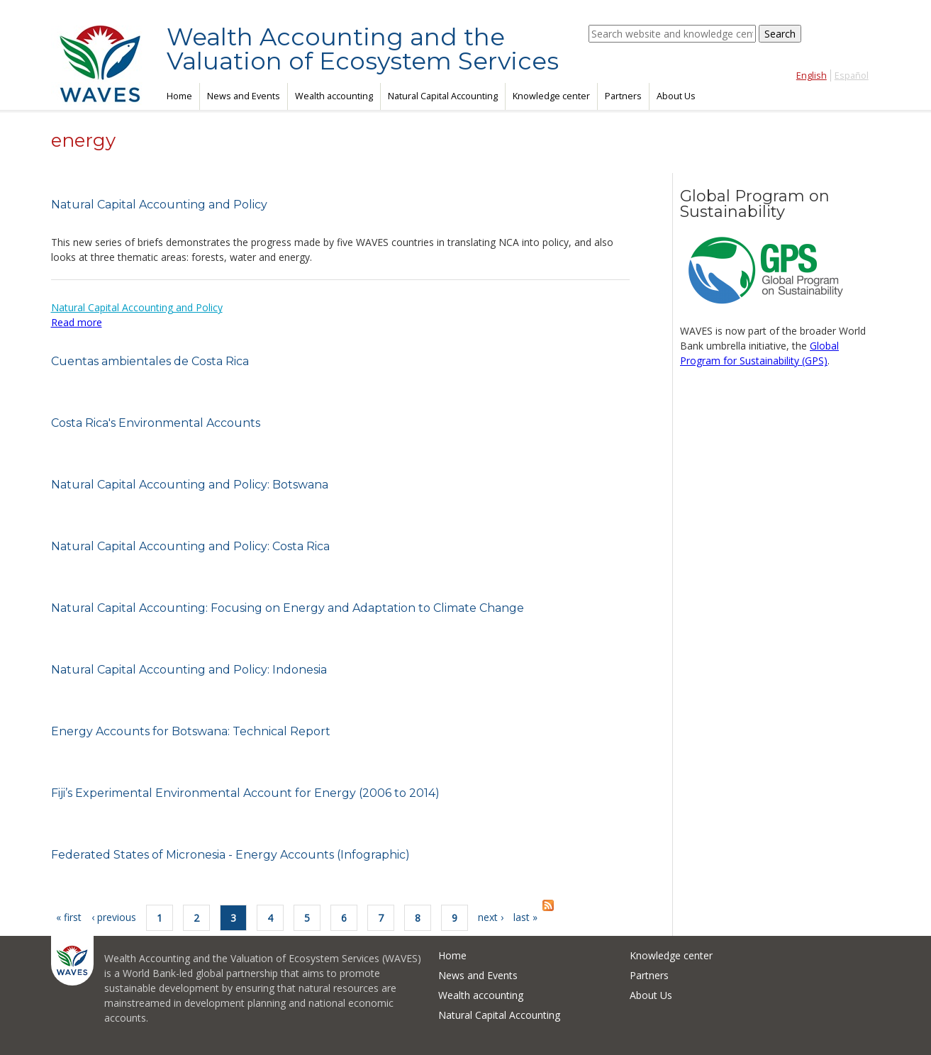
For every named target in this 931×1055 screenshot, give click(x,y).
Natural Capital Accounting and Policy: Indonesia (189, 669)
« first (69, 917)
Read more (76, 322)
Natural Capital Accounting (443, 96)
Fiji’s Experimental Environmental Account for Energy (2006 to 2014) (245, 793)
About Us (676, 96)
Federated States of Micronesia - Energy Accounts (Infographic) (230, 854)
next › (490, 917)
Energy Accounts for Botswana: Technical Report (190, 731)
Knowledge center (551, 96)
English (811, 75)
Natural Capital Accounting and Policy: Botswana (189, 484)
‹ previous (113, 917)
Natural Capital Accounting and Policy (159, 204)
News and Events (243, 96)
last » (525, 917)
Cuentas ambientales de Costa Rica (150, 361)
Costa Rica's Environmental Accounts (155, 423)
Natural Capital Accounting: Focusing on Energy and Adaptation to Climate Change (287, 608)
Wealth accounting (334, 96)
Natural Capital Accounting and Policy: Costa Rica (190, 546)
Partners (623, 96)
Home (179, 96)
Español (852, 75)
